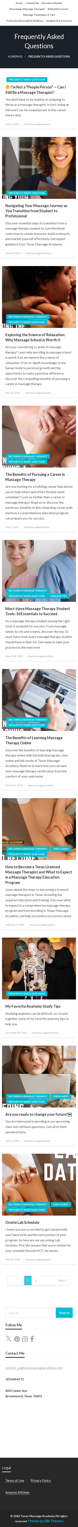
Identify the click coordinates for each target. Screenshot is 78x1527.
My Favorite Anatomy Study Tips (33, 1006)
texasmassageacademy (37, 124)
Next (62, 1280)
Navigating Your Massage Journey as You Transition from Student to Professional (36, 210)
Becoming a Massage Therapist (27, 9)
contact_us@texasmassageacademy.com (34, 1368)
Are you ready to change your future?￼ (38, 1114)
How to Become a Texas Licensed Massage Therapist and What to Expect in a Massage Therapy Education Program (38, 875)
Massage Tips (59, 596)
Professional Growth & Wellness (25, 20)
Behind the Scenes (58, 9)
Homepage (15, 56)
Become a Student (52, 3)
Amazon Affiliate (17, 1492)
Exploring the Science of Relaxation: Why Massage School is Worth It (35, 337)
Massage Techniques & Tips (39, 14)
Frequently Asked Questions (27, 79)
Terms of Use (14, 1480)
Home (19, 3)
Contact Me (32, 3)
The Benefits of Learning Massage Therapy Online (34, 740)
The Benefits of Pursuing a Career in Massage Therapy (35, 477)
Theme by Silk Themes (45, 1521)
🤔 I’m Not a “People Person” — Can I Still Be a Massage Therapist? (35, 89)
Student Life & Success (59, 20)
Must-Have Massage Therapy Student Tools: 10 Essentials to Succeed (37, 611)
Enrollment (61, 848)
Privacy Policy (41, 1480)
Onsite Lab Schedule (22, 1222)
